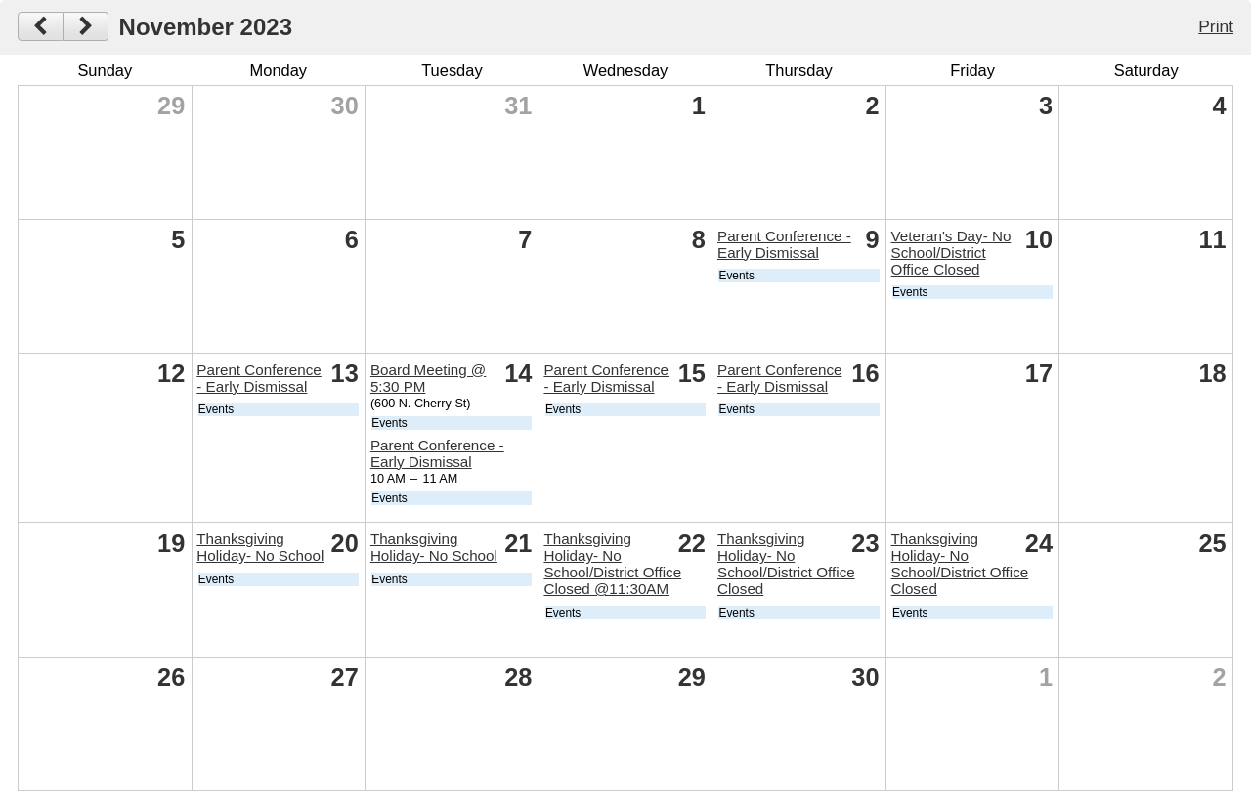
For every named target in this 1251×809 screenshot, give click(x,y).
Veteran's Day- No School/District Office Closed (951, 252)
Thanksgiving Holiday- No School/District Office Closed (786, 564)
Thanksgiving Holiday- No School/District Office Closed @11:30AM (612, 564)
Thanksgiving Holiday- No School (260, 547)
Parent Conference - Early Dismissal (784, 244)
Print (1215, 26)
